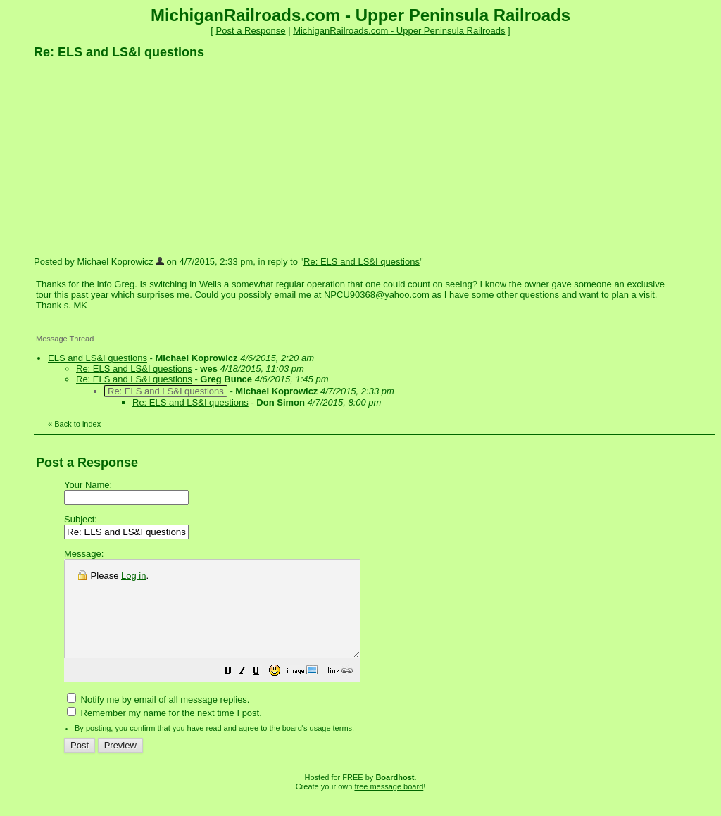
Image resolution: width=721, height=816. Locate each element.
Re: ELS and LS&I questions (361, 261)
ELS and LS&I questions (97, 358)
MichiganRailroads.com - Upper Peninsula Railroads (399, 30)
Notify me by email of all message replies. (158, 718)
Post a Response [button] (251, 30)
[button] (263, 691)
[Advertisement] (139, 157)
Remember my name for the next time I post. (164, 732)
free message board (388, 805)
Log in (133, 575)
